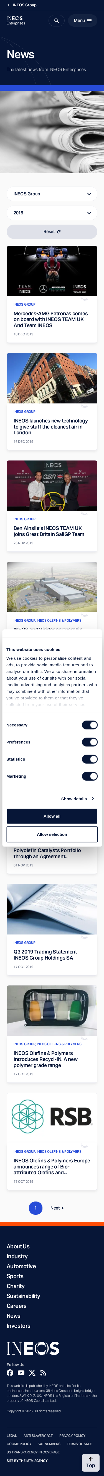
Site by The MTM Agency (27, 1461)
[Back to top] (91, 1463)
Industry (17, 1256)
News (14, 1316)
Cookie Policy (19, 1444)
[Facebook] (10, 1372)
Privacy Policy (72, 1436)
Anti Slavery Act (38, 1436)
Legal (12, 1436)
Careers (17, 1306)
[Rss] (43, 1372)
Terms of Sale (79, 1444)
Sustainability (23, 1296)
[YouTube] (21, 1372)
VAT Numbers (49, 1444)
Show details (74, 798)
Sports (15, 1276)
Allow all (52, 816)
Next (58, 1209)
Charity (16, 1286)
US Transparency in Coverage (33, 1452)
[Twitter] (32, 1372)
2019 (18, 213)
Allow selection (52, 834)
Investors (19, 1326)
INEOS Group (27, 194)
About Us (18, 1246)
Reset (52, 232)
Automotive (21, 1266)
